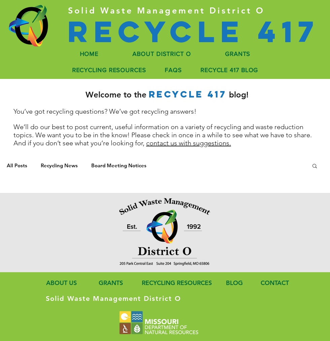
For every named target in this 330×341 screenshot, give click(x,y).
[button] (314, 166)
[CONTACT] (274, 283)
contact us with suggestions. (188, 143)
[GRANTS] (110, 283)
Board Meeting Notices (118, 166)
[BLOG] (234, 283)
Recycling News (59, 166)
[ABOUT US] (60, 283)
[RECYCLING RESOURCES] (175, 283)
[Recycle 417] (193, 31)
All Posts (17, 166)
